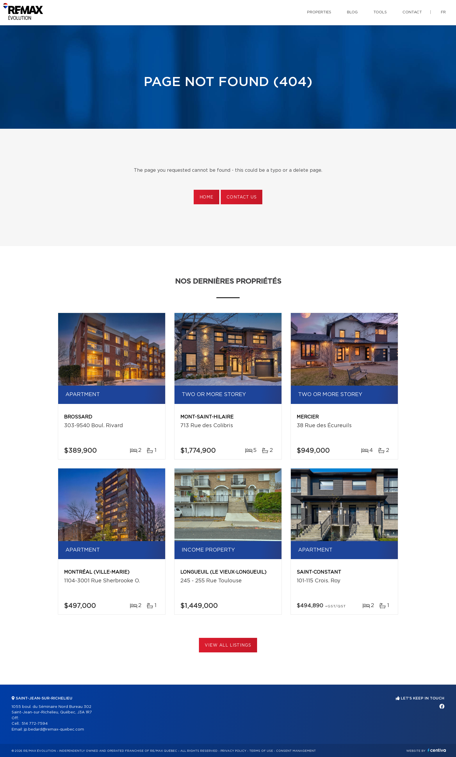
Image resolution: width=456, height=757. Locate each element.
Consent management (296, 750)
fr (443, 12)
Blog (352, 12)
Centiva (437, 750)
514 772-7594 (35, 724)
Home (206, 197)
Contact (412, 12)
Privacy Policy (233, 750)
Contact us (241, 197)
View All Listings (228, 645)
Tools (380, 12)
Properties (319, 12)
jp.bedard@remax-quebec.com (54, 729)
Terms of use (261, 750)
